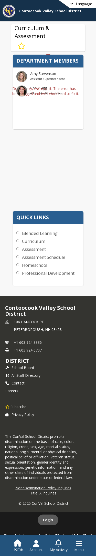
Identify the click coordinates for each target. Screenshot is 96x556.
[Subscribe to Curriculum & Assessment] (21, 45)
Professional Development (48, 273)
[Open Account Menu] (36, 546)
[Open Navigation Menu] (79, 546)
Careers (11, 390)
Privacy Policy (19, 414)
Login (48, 519)
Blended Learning (40, 233)
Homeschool (34, 265)
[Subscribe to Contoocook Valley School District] (15, 406)
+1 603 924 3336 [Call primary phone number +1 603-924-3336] (28, 342)
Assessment (34, 249)
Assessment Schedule (43, 257)
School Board (19, 367)
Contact (15, 383)
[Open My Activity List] (59, 546)
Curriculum (33, 241)
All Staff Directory (22, 375)
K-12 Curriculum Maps (46, 202)
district (17, 360)
